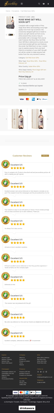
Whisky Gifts (23, 382)
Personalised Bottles (7, 379)
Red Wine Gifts (41, 359)
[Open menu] (21, 3)
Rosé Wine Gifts (41, 363)
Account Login (6, 357)
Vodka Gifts (22, 384)
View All (45, 155)
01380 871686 (41, 382)
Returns (21, 364)
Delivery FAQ (5, 361)
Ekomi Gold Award (7, 363)
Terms (21, 363)
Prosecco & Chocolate (25, 375)
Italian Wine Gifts (34, 66)
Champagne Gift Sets (8, 373)
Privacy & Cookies (24, 361)
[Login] (48, 3)
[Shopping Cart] (43, 3)
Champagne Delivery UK (9, 371)
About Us (22, 357)
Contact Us (22, 359)
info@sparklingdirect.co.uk (44, 377)
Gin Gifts (21, 381)
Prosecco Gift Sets (24, 371)
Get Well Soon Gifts (32, 58)
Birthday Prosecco (24, 373)
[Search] (39, 3)
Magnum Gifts (6, 375)
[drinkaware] (27, 408)
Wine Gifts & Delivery (43, 357)
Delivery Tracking (7, 359)
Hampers (4, 377)
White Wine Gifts (42, 361)
